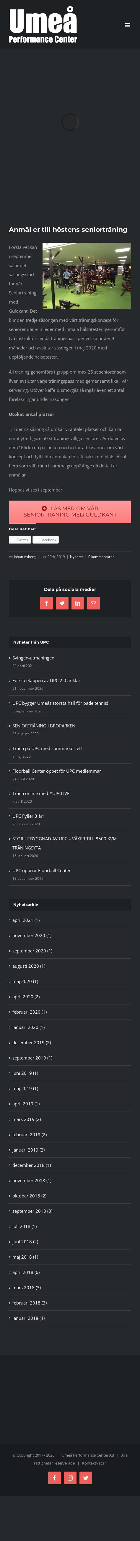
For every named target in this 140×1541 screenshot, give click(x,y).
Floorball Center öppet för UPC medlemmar (56, 771)
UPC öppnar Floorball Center (41, 870)
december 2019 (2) (31, 1042)
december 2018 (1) (31, 1165)
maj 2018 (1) (25, 1257)
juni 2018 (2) (25, 1242)
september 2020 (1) (32, 951)
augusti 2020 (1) (28, 966)
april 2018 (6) (26, 1272)
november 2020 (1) (31, 935)
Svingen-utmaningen (33, 658)
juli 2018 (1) (24, 1226)
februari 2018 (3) (29, 1303)
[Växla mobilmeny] (128, 25)
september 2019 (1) (32, 1058)
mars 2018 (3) (26, 1287)
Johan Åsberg (25, 556)
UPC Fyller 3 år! (28, 816)
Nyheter (76, 556)
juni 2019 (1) (25, 1073)
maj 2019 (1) (25, 1088)
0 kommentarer (101, 556)
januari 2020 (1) (28, 1027)
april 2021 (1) (26, 920)
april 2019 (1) (26, 1104)
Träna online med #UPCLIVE (40, 793)
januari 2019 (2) (28, 1150)
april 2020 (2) (26, 996)
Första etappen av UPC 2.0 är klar (46, 680)
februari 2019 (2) (29, 1134)
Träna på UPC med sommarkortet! (47, 748)
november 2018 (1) (31, 1180)
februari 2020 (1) (29, 1012)
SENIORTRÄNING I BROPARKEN (43, 726)
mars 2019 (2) (26, 1119)
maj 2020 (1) (25, 981)
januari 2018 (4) (28, 1318)
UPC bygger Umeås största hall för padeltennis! (60, 703)
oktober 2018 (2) (29, 1196)
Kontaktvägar (94, 1463)
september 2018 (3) (32, 1211)
